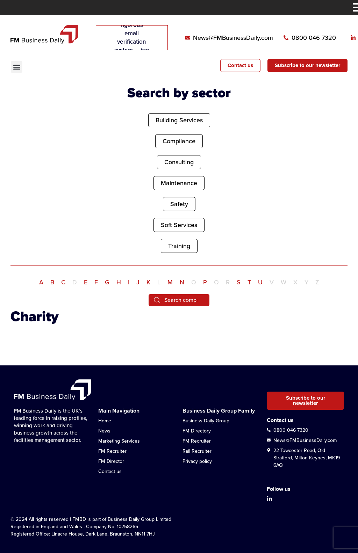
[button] (16, 67)
